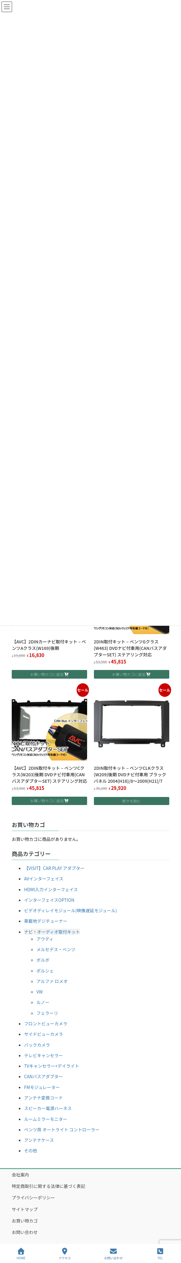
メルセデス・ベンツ (55, 949)
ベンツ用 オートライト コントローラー (61, 1129)
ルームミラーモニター (45, 1119)
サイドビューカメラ (43, 1034)
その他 (30, 1150)
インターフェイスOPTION (49, 900)
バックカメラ (37, 1045)
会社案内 (20, 1175)
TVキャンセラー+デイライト (51, 1066)
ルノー (42, 1002)
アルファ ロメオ (52, 981)
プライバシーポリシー (33, 1197)
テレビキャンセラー (43, 1055)
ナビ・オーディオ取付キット (52, 932)
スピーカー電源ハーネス (48, 1108)
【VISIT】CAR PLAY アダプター (54, 868)
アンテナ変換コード (43, 1098)
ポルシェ (45, 971)
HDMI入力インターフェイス (51, 889)
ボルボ (42, 960)
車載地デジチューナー (45, 921)
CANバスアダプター (43, 1076)
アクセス (65, 1254)
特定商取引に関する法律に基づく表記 (48, 1186)
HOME (21, 1254)
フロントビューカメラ (45, 1023)
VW (39, 992)
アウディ (44, 939)
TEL (160, 1254)
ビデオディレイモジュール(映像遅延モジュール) (70, 910)
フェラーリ (47, 1013)
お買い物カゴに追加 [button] (47, 674)
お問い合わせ (25, 1232)
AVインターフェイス (43, 878)
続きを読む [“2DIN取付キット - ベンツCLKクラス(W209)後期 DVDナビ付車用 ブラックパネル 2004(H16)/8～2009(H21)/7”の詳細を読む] (131, 800)
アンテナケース (39, 1140)
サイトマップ (25, 1209)
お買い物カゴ (25, 1221)
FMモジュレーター (42, 1087)
